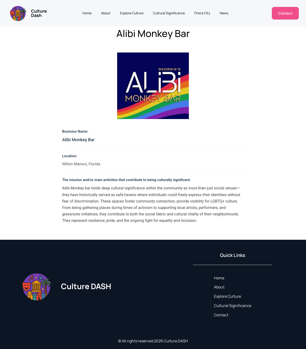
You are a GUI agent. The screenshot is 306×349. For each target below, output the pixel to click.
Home (87, 13)
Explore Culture (131, 13)
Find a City (202, 13)
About (105, 13)
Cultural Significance (169, 13)
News (224, 13)
